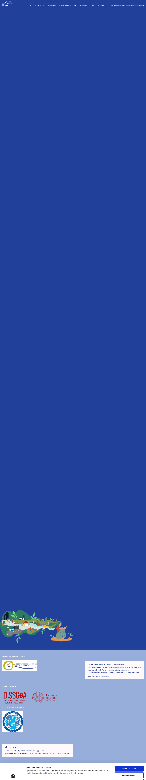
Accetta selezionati (129, 760)
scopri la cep (39, 5)
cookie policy (47, 758)
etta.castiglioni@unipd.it (133, 667)
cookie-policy (105, 676)
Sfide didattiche (65, 5)
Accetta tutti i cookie (129, 753)
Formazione (52, 5)
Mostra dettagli (106, 776)
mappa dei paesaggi (80, 5)
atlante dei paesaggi (98, 5)
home (29, 5)
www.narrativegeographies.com (120, 670)
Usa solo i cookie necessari (129, 767)
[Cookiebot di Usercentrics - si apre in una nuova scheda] (13, 776)
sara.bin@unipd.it (118, 664)
